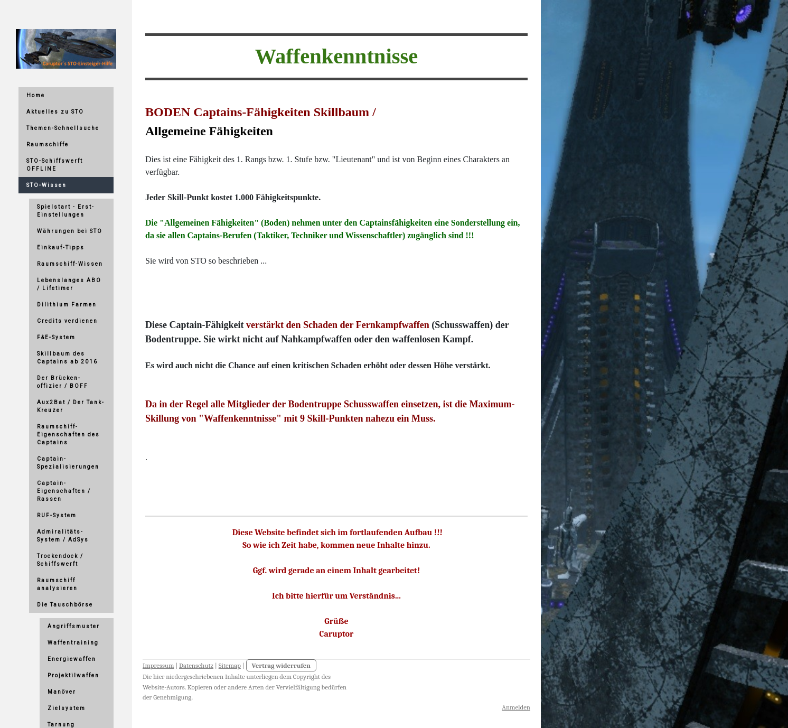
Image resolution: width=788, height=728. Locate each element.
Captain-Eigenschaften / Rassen (64, 491)
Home (35, 95)
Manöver (62, 692)
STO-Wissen (46, 185)
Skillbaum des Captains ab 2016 (67, 358)
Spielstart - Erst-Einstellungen (66, 211)
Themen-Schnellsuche (62, 128)
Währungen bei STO (69, 231)
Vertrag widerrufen (281, 665)
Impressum (158, 665)
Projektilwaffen (73, 675)
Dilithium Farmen (67, 304)
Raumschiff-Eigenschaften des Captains (68, 434)
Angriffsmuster (74, 626)
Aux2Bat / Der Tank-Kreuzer (71, 406)
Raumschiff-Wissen (70, 264)
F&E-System (56, 337)
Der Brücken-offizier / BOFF (62, 382)
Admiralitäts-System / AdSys (63, 536)
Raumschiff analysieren (57, 584)
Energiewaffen (72, 659)
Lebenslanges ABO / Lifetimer (69, 284)
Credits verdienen (67, 321)
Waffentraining (73, 643)
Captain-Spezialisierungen (68, 463)
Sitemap (230, 665)
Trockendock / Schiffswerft (60, 560)
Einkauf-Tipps (61, 247)
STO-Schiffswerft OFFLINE (54, 165)
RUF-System (57, 515)
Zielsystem (67, 708)
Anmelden (516, 707)
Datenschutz (196, 665)
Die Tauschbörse (65, 605)
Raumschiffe (47, 144)
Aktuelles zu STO (55, 112)
